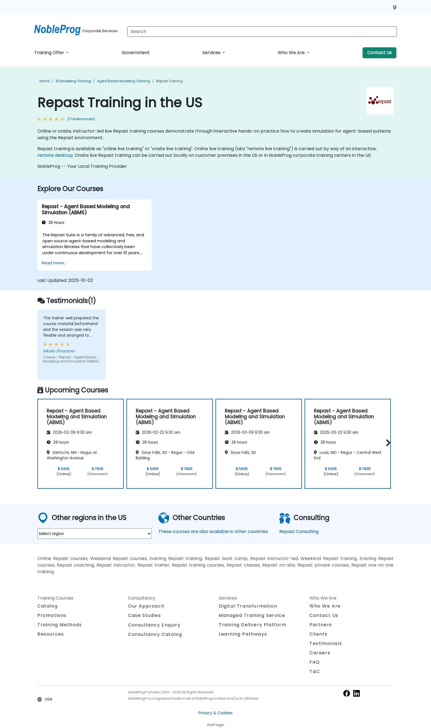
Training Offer (49, 53)
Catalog (47, 606)
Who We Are (292, 53)
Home (44, 81)
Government (135, 53)
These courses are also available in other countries (213, 531)
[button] (386, 442)
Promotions (52, 615)
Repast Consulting (299, 531)
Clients (318, 634)
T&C (315, 671)
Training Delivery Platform (253, 625)
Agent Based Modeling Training (123, 81)
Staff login (215, 724)
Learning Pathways (243, 634)
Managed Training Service (252, 615)
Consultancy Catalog (155, 634)
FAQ (315, 662)
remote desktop (55, 155)
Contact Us (379, 53)
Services (212, 53)
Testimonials (326, 643)
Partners (321, 625)
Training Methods (59, 625)
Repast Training (169, 81)
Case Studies (144, 615)
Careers (320, 653)
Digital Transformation (248, 606)
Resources (50, 634)
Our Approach (146, 606)
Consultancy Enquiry (154, 625)
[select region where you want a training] (94, 533)
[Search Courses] (262, 31)
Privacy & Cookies (215, 713)
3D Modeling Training (73, 81)
